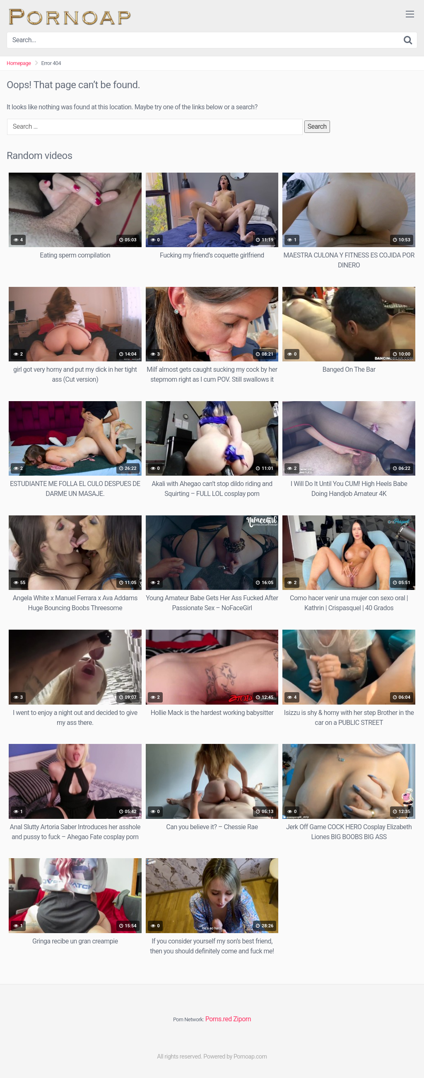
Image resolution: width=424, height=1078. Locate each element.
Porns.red (218, 1019)
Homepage (19, 63)
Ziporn (242, 1019)
